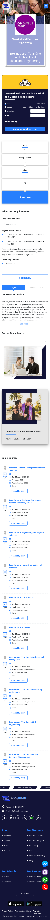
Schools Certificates (37, 881)
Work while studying (37, 855)
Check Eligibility (18, 491)
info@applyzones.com (19, 811)
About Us (7, 835)
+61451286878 (18, 807)
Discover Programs (37, 840)
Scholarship (33, 845)
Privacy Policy (7, 911)
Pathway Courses (36, 287)
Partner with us (35, 876)
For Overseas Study (25, 788)
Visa (30, 850)
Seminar (7, 881)
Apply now (25, 893)
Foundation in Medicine (19, 627)
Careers (7, 840)
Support (7, 850)
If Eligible (13, 287)
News (6, 876)
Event (6, 845)
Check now (25, 277)
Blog (31, 860)
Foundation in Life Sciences (21, 597)
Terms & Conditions (23, 911)
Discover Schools (36, 835)
